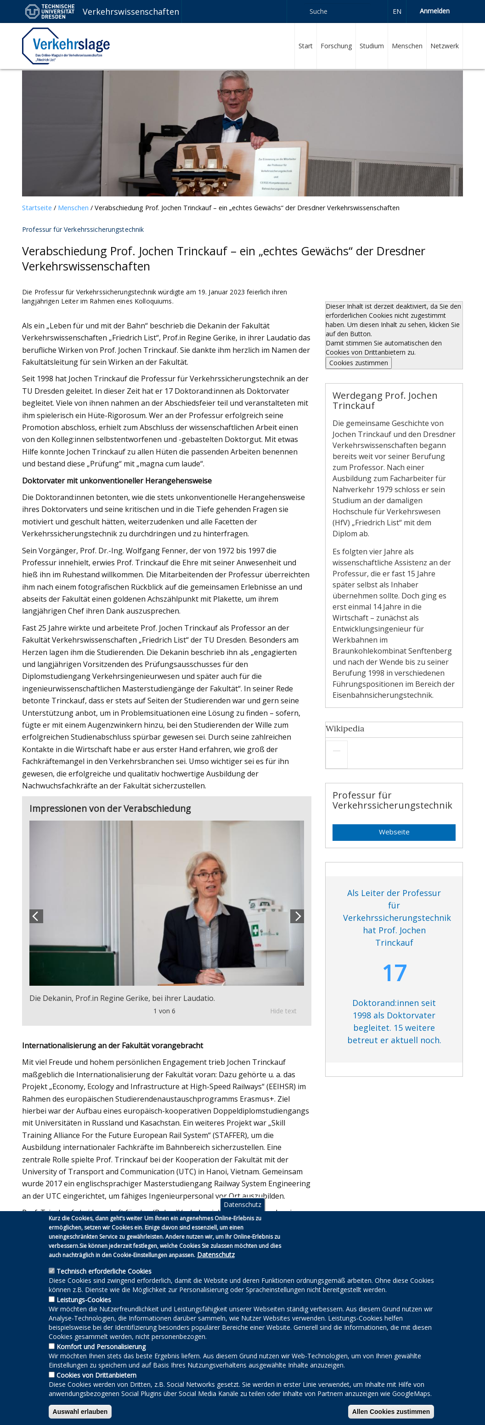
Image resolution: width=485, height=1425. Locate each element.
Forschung (336, 45)
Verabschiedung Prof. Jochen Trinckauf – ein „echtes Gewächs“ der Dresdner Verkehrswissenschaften (247, 207)
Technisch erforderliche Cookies (104, 1287)
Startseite (37, 207)
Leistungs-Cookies (83, 1316)
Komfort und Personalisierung (101, 1363)
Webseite (394, 831)
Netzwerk (444, 45)
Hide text (283, 1010)
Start (306, 45)
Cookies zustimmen (358, 362)
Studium (372, 45)
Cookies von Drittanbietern (96, 1391)
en (397, 11)
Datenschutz (242, 1221)
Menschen (407, 45)
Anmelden (435, 10)
